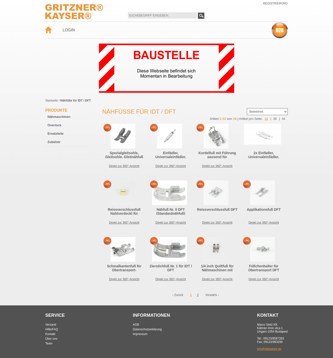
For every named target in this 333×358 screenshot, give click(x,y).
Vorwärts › (212, 295)
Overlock (54, 125)
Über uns (51, 338)
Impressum (140, 334)
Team (48, 343)
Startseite (51, 100)
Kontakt (50, 334)
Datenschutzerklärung (147, 329)
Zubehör (54, 142)
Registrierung (275, 3)
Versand (50, 324)
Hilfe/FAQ (51, 329)
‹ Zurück (177, 295)
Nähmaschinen (59, 117)
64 (283, 119)
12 (266, 119)
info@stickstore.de (269, 349)
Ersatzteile (56, 133)
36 (275, 119)
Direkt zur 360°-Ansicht (124, 166)
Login (69, 30)
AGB (136, 324)
